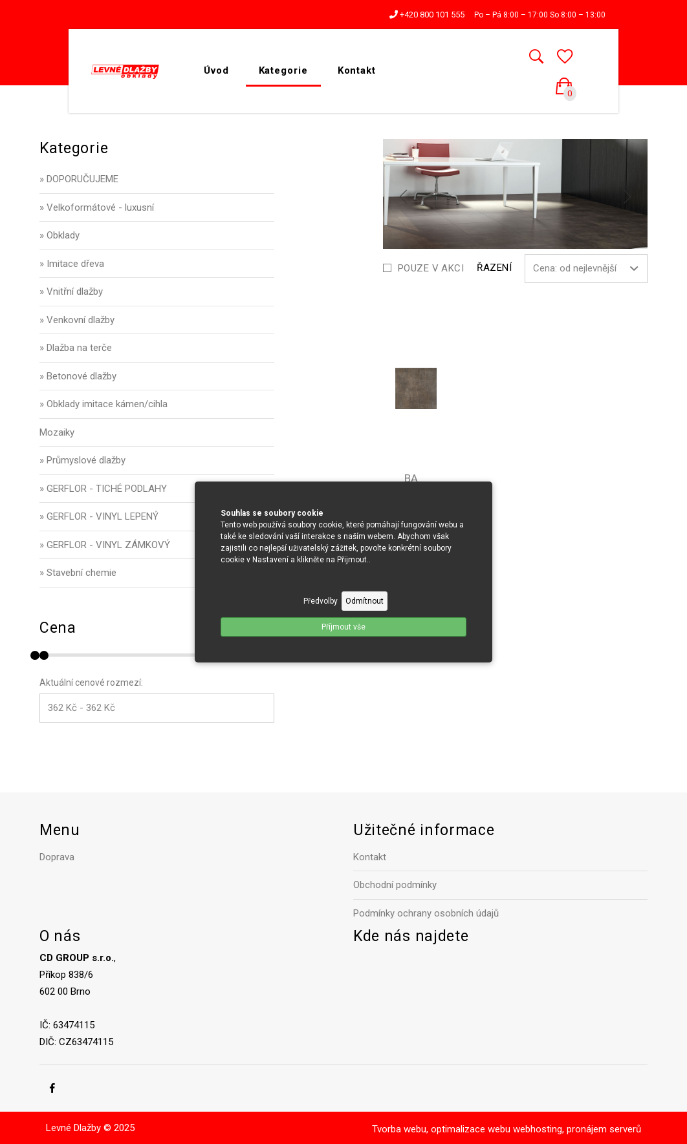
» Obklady (59, 235)
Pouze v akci (431, 268)
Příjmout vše (343, 626)
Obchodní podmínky (395, 885)
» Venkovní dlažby (76, 320)
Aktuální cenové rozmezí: (91, 682)
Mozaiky (56, 432)
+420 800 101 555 (426, 14)
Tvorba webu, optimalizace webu (441, 1129)
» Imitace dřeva (71, 264)
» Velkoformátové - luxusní (96, 207)
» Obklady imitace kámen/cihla (103, 404)
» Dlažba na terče (75, 348)
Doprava (56, 857)
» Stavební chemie (77, 572)
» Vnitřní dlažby (71, 291)
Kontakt (357, 70)
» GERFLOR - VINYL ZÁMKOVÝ (104, 545)
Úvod (216, 70)
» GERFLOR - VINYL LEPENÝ (98, 516)
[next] (627, 196)
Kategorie (283, 70)
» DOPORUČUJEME (78, 179)
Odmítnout (364, 601)
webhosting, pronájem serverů (577, 1129)
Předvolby (320, 601)
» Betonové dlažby (77, 376)
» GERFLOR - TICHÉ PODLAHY (103, 488)
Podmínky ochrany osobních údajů (426, 913)
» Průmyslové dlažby (82, 460)
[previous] (403, 196)
